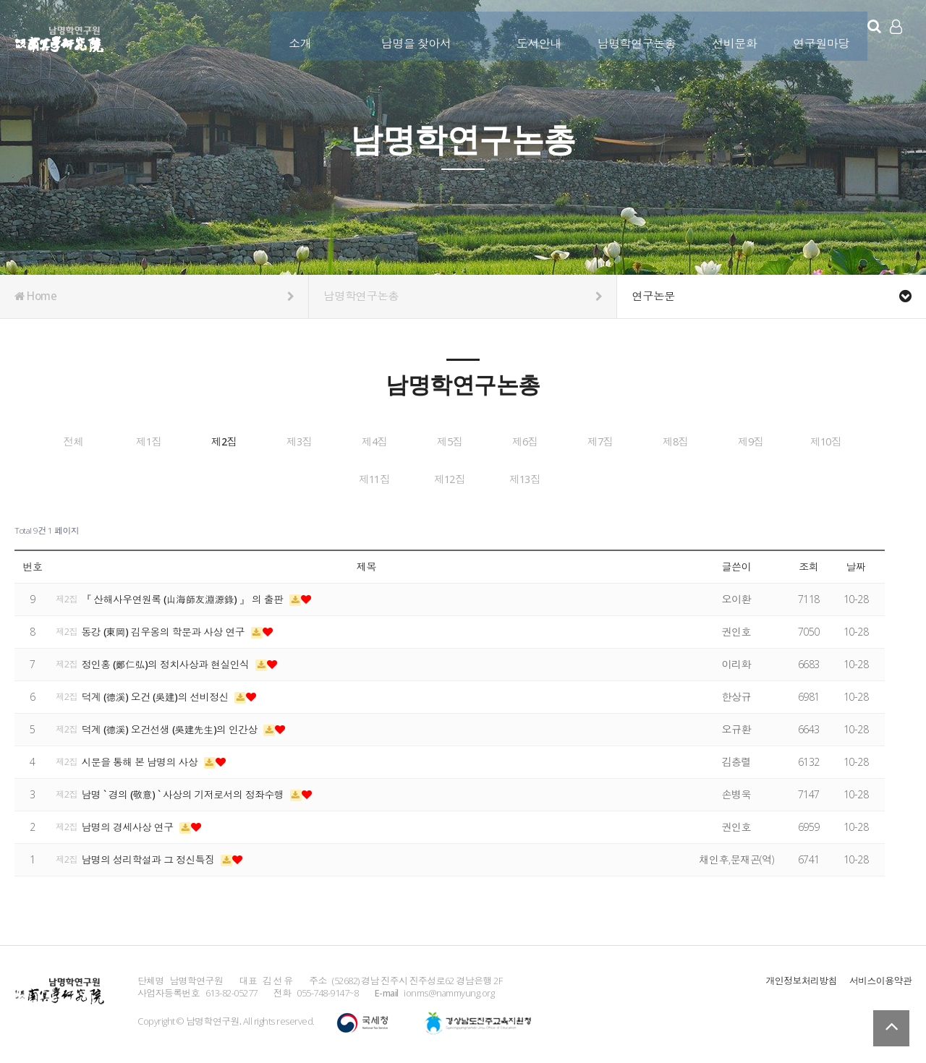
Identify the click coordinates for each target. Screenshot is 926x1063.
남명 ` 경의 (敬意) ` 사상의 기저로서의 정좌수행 (186, 791)
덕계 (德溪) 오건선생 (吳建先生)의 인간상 (173, 726)
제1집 (180, 442)
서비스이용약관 (880, 976)
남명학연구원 (59, 37)
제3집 (395, 442)
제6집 (719, 442)
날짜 (855, 564)
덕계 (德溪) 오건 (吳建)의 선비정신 (158, 693)
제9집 (288, 478)
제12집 (611, 478)
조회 (808, 564)
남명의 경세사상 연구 (130, 823)
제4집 (503, 442)
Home (154, 296)
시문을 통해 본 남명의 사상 (142, 758)
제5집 (611, 442)
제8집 (180, 478)
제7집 (827, 442)
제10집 (395, 478)
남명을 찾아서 (408, 34)
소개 (291, 34)
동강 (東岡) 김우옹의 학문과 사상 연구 (166, 628)
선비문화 (725, 34)
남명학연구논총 (628, 34)
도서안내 (530, 34)
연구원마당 (812, 34)
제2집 (288, 442)
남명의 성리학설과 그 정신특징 (151, 856)
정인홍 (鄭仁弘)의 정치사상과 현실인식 (168, 660)
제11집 (503, 478)
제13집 (719, 478)
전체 (71, 442)
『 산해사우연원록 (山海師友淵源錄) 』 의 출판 (186, 595)
